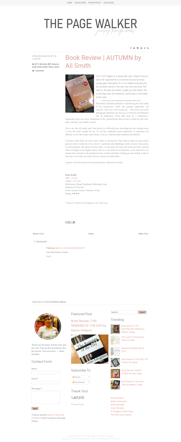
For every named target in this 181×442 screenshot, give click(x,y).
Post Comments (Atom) (55, 302)
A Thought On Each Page (122, 411)
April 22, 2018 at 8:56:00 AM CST (70, 248)
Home (69, 3)
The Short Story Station (121, 415)
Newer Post (38, 234)
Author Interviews (119, 401)
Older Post (143, 234)
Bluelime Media (76, 439)
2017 (37, 64)
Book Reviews (117, 398)
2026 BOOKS (109, 3)
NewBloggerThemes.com (109, 439)
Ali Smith (77, 181)
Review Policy (94, 3)
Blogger (110, 436)
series (56, 67)
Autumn (74, 178)
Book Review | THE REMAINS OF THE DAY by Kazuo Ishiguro (88, 325)
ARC (49, 64)
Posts (76, 377)
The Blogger (80, 3)
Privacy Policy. (77, 404)
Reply (48, 256)
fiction (50, 67)
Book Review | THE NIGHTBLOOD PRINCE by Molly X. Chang (132, 329)
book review (37, 67)
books (45, 67)
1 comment (39, 71)
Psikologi (50, 248)
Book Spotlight (117, 404)
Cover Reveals (117, 408)
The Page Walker (89, 436)
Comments (79, 382)
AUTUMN (101, 76)
